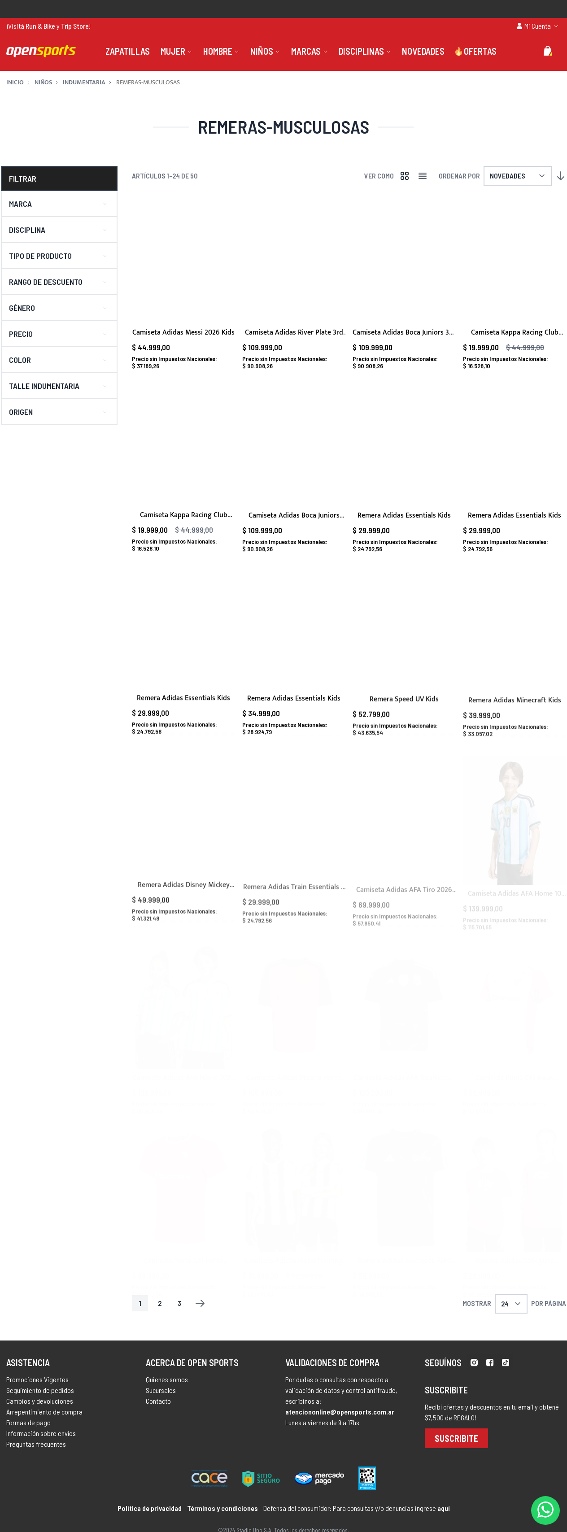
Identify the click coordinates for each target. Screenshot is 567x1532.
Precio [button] (21, 334)
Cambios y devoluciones (39, 1413)
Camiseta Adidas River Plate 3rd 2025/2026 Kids (294, 337)
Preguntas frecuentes (36, 1456)
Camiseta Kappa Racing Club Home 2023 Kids (514, 337)
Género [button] (22, 308)
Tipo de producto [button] (40, 256)
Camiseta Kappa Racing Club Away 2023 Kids (183, 532)
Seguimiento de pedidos (40, 1402)
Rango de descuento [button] (46, 282)
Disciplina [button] (27, 230)
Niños (43, 82)
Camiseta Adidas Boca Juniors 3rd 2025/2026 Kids (404, 337)
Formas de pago (28, 1434)
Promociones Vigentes (37, 1391)
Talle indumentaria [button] (44, 386)
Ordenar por (459, 175)
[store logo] (41, 51)
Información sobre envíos (41, 1445)
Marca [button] (20, 204)
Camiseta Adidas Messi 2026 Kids (183, 332)
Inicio (15, 82)
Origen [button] (21, 412)
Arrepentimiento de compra (44, 1423)
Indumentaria (84, 82)
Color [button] (20, 360)
